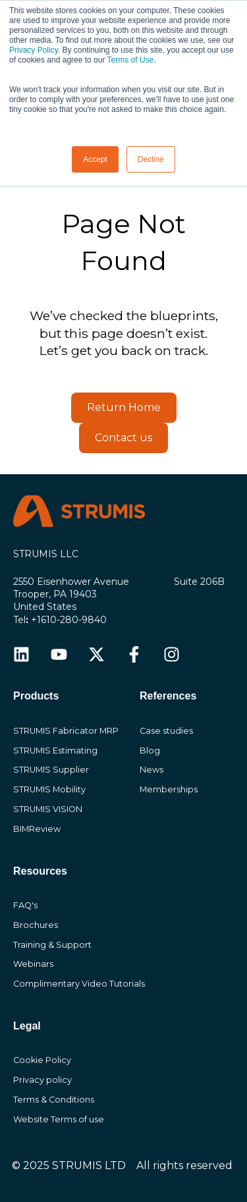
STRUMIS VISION (47, 809)
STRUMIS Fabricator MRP (66, 731)
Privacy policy (42, 1080)
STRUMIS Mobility (49, 789)
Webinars (33, 964)
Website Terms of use (58, 1119)
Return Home (124, 407)
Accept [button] (95, 159)
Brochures (35, 925)
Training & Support (52, 945)
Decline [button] (151, 159)
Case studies (166, 731)
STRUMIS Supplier (51, 770)
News (151, 770)
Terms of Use (130, 60)
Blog (150, 750)
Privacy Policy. (34, 50)
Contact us (123, 437)
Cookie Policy (42, 1060)
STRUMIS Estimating (55, 750)
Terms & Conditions (53, 1100)
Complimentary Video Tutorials (79, 984)
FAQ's (25, 905)
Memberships (169, 789)
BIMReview (37, 829)
